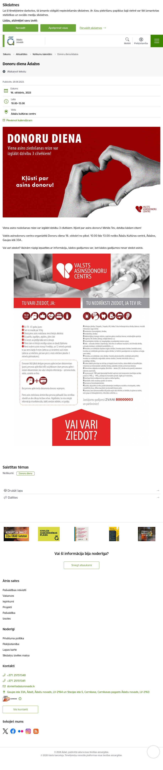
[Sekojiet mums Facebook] (13, 731)
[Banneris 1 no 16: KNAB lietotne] (16, 533)
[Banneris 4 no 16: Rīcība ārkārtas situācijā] (114, 533)
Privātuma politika (13, 638)
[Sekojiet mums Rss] (36, 731)
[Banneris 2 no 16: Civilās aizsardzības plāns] (49, 533)
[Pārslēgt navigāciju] (157, 41)
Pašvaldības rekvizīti (14, 590)
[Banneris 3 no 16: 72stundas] (81, 533)
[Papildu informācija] (20, 698)
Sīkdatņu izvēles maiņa (16, 655)
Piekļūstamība (11, 644)
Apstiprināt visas (58, 28)
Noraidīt (20, 28)
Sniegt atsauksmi (81, 565)
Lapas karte (10, 649)
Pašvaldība (9, 613)
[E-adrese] (10, 699)
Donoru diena (25, 473)
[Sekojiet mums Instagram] (28, 731)
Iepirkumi (8, 601)
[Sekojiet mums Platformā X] (5, 731)
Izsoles (7, 618)
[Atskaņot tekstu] (16, 71)
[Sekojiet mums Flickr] (20, 731)
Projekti (7, 607)
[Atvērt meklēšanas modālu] (127, 41)
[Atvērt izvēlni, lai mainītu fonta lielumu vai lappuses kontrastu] (141, 41)
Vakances (8, 595)
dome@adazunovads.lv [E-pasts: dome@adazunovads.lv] (21, 686)
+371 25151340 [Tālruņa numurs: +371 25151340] (16, 675)
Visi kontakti (20, 709)
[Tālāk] (155, 534)
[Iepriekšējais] (8, 534)
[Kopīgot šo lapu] (81, 497)
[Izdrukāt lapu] (81, 490)
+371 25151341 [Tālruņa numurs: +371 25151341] (16, 680)
